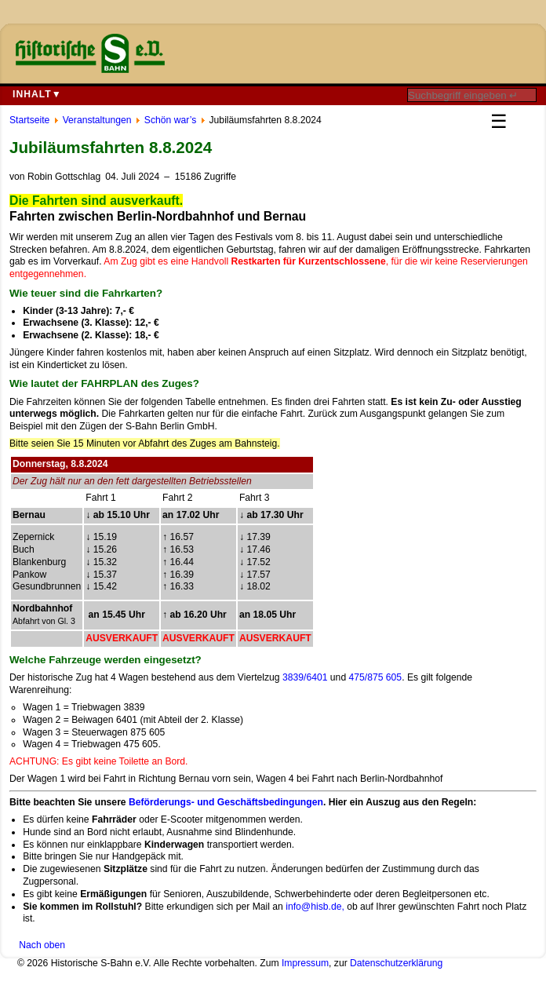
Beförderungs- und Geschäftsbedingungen (226, 802)
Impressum (305, 963)
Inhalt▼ (37, 94)
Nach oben (42, 945)
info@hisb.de (313, 906)
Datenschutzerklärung (396, 963)
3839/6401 (304, 677)
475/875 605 (375, 677)
